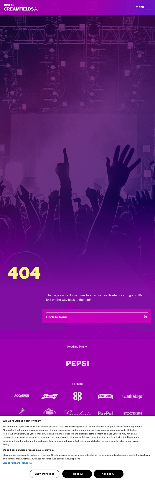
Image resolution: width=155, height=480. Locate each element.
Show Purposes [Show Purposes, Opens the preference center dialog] (44, 473)
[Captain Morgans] (133, 398)
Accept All (109, 473)
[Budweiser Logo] (50, 398)
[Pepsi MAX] (77, 365)
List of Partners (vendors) (17, 462)
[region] (77, 447)
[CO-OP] (77, 398)
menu (143, 7)
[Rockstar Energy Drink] (22, 398)
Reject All (77, 473)
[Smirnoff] (105, 398)
